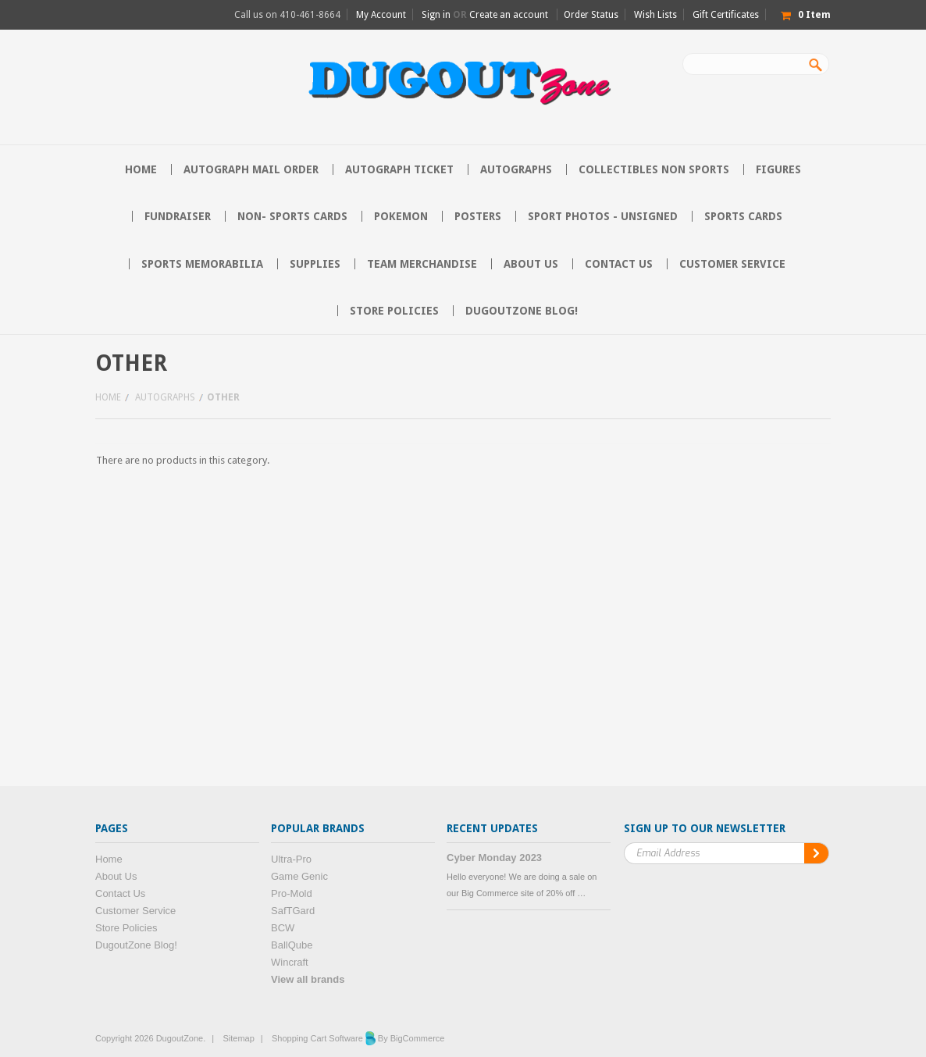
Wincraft (289, 962)
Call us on (287, 14)
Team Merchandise (422, 263)
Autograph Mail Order (251, 169)
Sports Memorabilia (202, 263)
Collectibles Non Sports (654, 169)
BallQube (291, 945)
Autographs (516, 169)
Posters (477, 216)
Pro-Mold (291, 893)
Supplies (315, 263)
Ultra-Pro (291, 859)
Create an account (508, 14)
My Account (381, 14)
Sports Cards (743, 216)
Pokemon (401, 216)
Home (108, 397)
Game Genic (299, 876)
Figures (778, 169)
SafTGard (293, 910)
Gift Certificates (726, 14)
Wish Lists (655, 14)
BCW (282, 928)
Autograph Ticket (399, 169)
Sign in (436, 14)
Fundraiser (177, 216)
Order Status (591, 14)
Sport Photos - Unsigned (603, 216)
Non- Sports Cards (292, 216)
